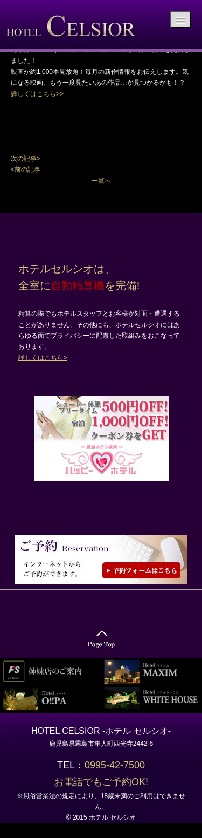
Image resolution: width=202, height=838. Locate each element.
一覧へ (101, 181)
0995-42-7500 (120, 765)
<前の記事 (25, 169)
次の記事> (25, 158)
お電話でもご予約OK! (101, 781)
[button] (101, 158)
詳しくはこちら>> (37, 94)
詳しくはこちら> (42, 358)
